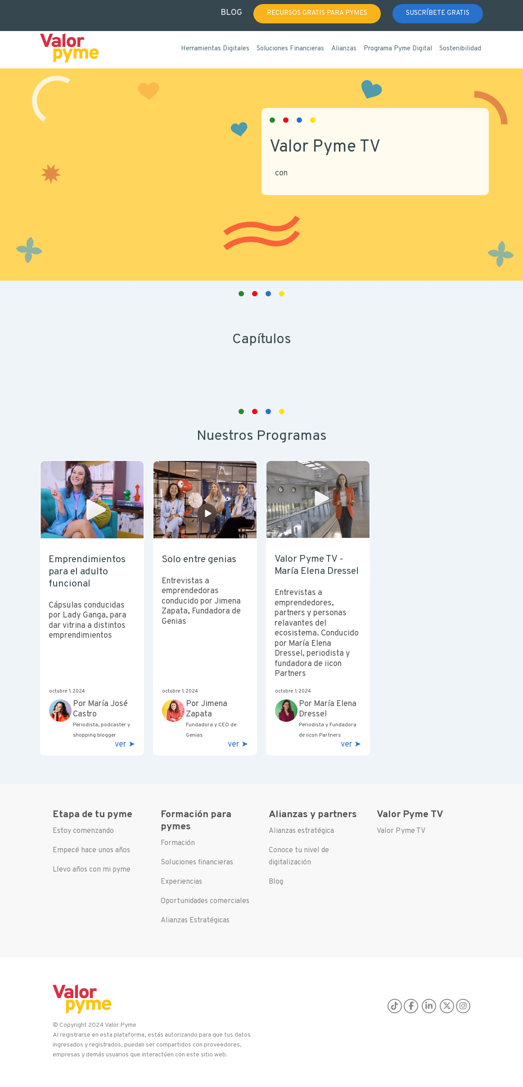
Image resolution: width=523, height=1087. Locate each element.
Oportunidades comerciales (205, 901)
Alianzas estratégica (301, 831)
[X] (447, 1006)
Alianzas (343, 49)
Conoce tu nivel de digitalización (299, 856)
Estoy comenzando (83, 831)
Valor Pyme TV (401, 831)
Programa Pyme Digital (398, 49)
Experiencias (181, 881)
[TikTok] (395, 1006)
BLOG (231, 13)
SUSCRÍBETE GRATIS (437, 13)
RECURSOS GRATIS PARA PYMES (317, 13)
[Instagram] (463, 1006)
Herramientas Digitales (215, 49)
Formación (178, 843)
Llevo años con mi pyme (92, 869)
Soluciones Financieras (290, 49)
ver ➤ (125, 745)
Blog (276, 881)
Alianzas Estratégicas (195, 920)
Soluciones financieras (197, 862)
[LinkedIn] (429, 1006)
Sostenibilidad (460, 49)
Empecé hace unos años (91, 850)
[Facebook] (411, 1006)
